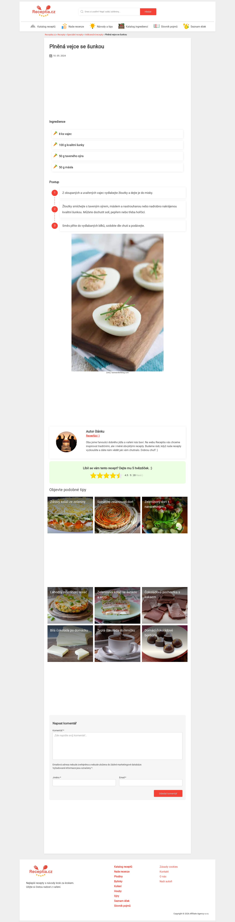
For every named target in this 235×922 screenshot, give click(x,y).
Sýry (116, 896)
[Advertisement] (117, 82)
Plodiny (118, 876)
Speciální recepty (75, 34)
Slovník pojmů (166, 26)
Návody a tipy (101, 26)
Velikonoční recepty (94, 34)
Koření (117, 886)
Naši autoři (166, 881)
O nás (163, 876)
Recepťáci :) (93, 435)
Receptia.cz (50, 34)
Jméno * (57, 777)
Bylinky (118, 881)
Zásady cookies (169, 866)
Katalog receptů (42, 26)
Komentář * (58, 730)
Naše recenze (72, 26)
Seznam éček (194, 26)
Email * (122, 777)
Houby (118, 891)
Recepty (61, 34)
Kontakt (164, 871)
